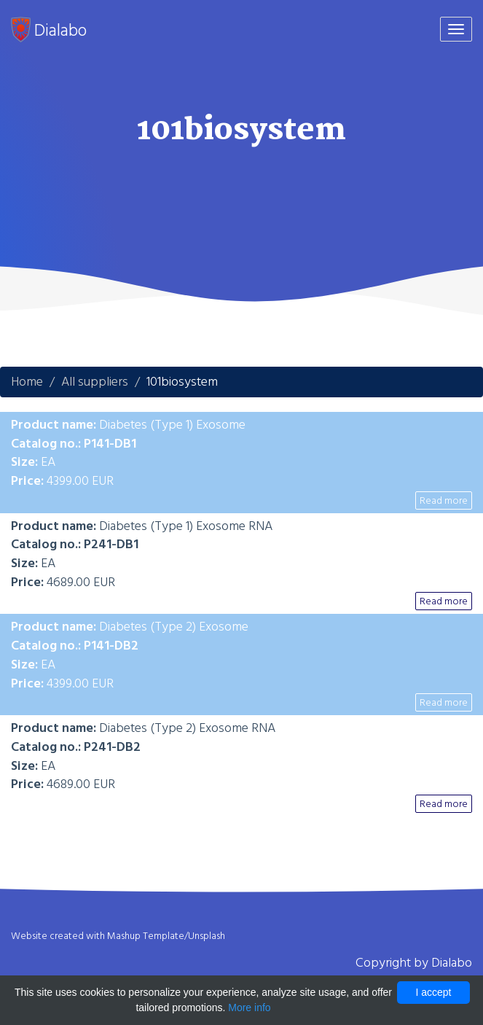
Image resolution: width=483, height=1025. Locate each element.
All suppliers (94, 381)
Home (27, 381)
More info (249, 1007)
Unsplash (206, 936)
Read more (444, 500)
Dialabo (49, 30)
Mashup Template (145, 936)
